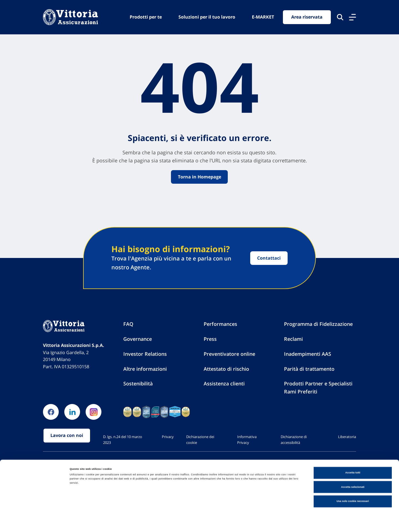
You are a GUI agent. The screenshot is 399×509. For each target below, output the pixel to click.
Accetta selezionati (352, 464)
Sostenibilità (138, 383)
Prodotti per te (146, 17)
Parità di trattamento (309, 368)
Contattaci (269, 258)
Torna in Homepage (199, 177)
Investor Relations (145, 354)
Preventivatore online (229, 354)
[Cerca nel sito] (340, 17)
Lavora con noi (66, 436)
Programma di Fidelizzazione (318, 324)
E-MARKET (263, 17)
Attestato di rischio (226, 368)
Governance (137, 339)
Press (210, 339)
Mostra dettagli (230, 499)
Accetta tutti (352, 450)
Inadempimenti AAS (307, 354)
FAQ (128, 324)
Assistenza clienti (224, 383)
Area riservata (307, 17)
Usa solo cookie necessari (352, 478)
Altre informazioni (145, 368)
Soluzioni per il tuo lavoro (206, 17)
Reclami (293, 339)
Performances (220, 324)
